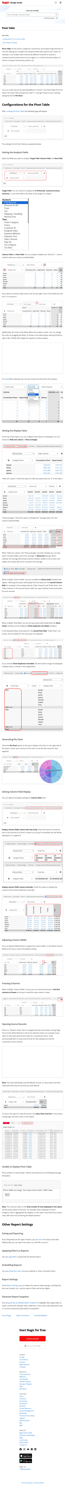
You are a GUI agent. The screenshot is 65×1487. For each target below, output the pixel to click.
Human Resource (25, 1408)
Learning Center (24, 1374)
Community (23, 1440)
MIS (20, 1423)
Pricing (21, 1357)
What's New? (23, 1442)
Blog (21, 1438)
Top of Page (6, 1315)
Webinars (22, 1377)
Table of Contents (22, 1315)
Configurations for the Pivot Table (13, 39)
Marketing (22, 1413)
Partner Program (25, 1382)
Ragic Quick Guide (25, 1433)
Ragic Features (24, 1364)
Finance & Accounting (26, 1416)
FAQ (20, 1386)
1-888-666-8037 (25, 1469)
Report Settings (12, 1285)
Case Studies (23, 1379)
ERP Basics (23, 1389)
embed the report (15, 1271)
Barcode (22, 1406)
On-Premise (23, 1360)
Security (22, 1362)
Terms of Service (27, 1483)
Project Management (26, 1411)
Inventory (22, 1399)
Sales (21, 1396)
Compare (22, 1367)
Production (23, 1403)
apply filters (12, 1257)
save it (41, 1239)
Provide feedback (40, 1315)
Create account (32, 1338)
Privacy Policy (39, 1483)
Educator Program (25, 1384)
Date (6, 379)
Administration (24, 1420)
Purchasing (23, 1401)
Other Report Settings (9, 43)
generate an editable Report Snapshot (22, 1303)
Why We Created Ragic (27, 1435)
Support (22, 1418)
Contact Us (23, 1445)
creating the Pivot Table (15, 111)
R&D (21, 1425)
